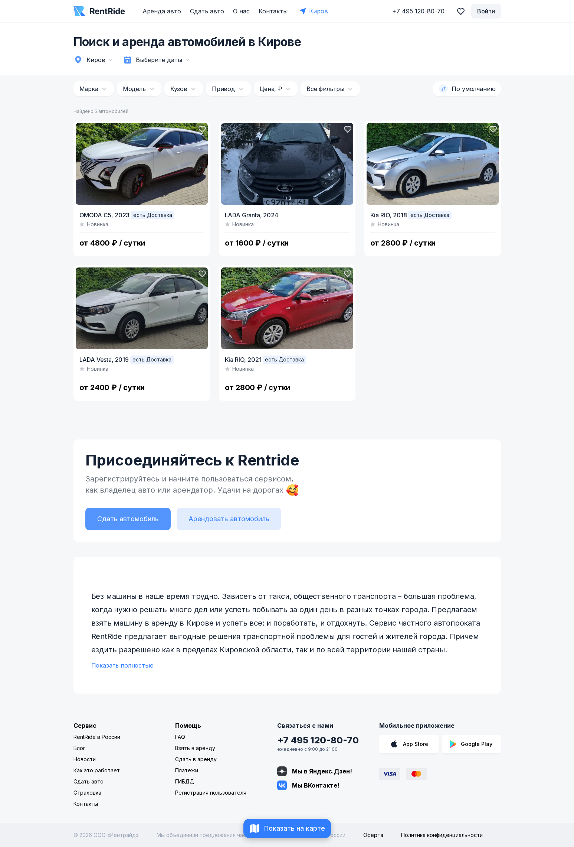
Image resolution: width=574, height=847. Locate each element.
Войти (486, 11)
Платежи (186, 770)
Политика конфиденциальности (442, 835)
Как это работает (96, 770)
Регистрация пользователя (210, 792)
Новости (84, 759)
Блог (79, 748)
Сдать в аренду (196, 759)
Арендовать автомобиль (228, 519)
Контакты (273, 11)
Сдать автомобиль (128, 519)
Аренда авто (161, 11)
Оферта (373, 835)
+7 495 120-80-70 (318, 740)
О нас (241, 11)
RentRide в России (96, 737)
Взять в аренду (195, 748)
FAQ (180, 737)
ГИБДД (184, 781)
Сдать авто (207, 11)
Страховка (87, 792)
